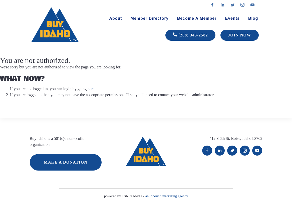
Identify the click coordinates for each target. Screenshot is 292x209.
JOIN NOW (239, 35)
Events (232, 18)
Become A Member (197, 18)
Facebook (207, 151)
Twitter (232, 151)
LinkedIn (220, 151)
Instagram (245, 151)
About (115, 18)
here (91, 89)
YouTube (257, 151)
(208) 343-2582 (190, 35)
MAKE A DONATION (66, 162)
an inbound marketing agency (166, 196)
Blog (253, 18)
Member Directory (150, 18)
